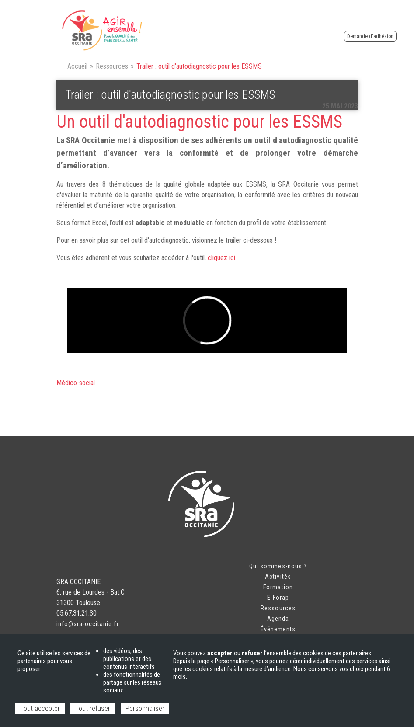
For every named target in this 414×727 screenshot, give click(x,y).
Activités (278, 576)
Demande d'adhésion (370, 36)
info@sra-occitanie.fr (87, 623)
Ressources (112, 66)
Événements (278, 629)
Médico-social (75, 383)
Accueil (77, 66)
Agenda (278, 618)
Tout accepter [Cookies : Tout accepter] (40, 708)
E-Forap (278, 597)
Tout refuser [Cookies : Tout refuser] (92, 708)
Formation (277, 587)
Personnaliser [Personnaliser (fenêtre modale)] (144, 708)
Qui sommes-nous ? (278, 566)
